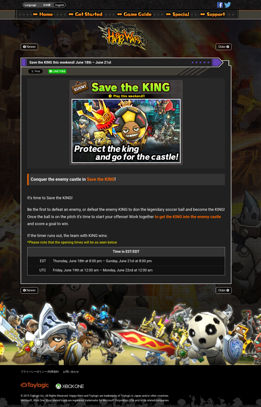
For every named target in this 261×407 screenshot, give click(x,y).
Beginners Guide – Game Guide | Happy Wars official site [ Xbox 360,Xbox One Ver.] (137, 15)
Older (223, 47)
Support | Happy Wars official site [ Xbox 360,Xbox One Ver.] (209, 15)
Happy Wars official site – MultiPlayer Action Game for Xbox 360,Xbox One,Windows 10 (44, 15)
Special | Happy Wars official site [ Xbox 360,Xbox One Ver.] (176, 15)
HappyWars (219, 4)
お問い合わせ (71, 371)
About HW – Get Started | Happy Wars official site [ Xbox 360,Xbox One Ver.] (89, 15)
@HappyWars (227, 4)
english (44, 5)
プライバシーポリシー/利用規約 (40, 371)
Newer (29, 47)
